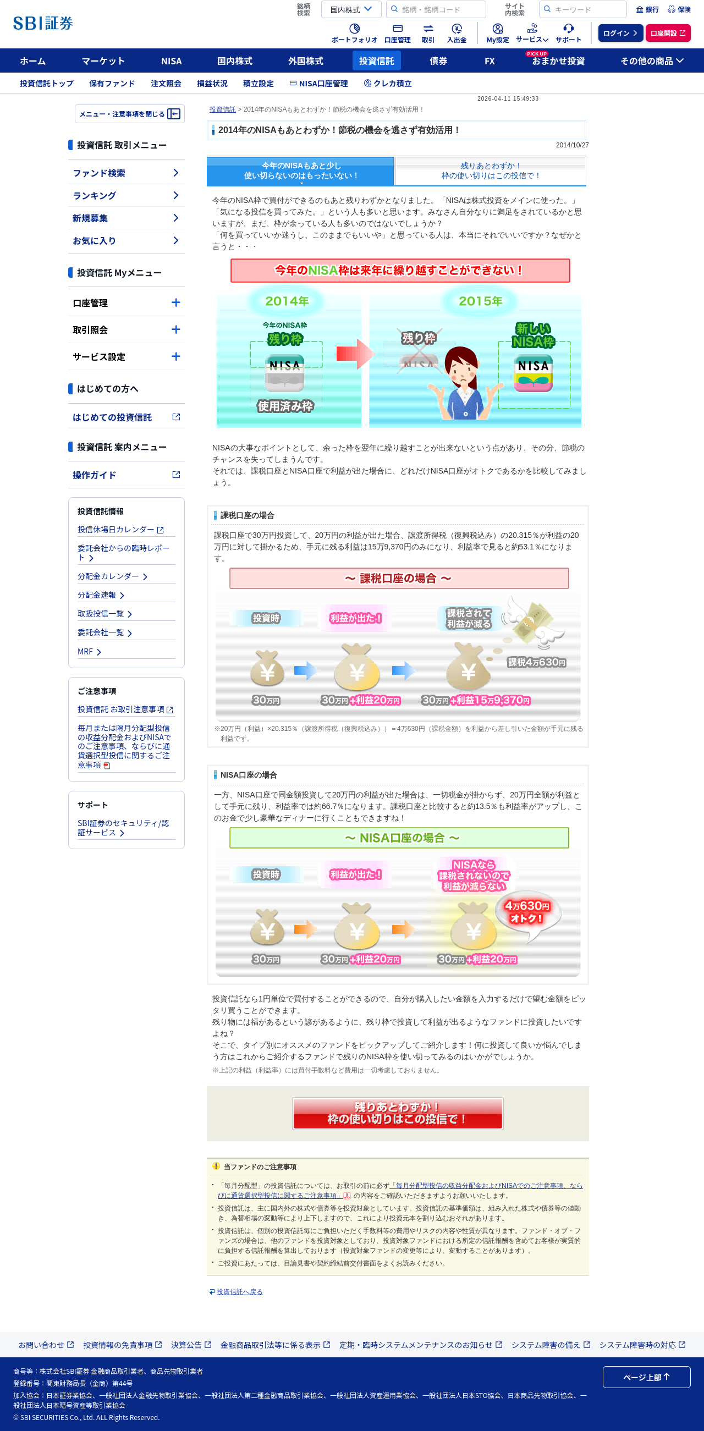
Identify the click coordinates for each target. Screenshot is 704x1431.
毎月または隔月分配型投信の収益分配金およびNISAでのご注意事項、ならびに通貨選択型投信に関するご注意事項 (125, 746)
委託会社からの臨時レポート (124, 552)
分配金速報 (102, 594)
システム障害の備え (551, 1345)
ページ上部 (646, 1377)
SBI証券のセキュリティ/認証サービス (123, 827)
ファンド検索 (126, 172)
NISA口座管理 (318, 83)
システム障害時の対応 (643, 1345)
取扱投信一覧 (106, 613)
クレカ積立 (388, 83)
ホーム (33, 60)
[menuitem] (647, 9)
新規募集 (126, 217)
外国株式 (305, 60)
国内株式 (234, 60)
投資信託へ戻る (240, 1292)
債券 (439, 60)
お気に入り (126, 240)
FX (490, 60)
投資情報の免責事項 (122, 1345)
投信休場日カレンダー (121, 529)
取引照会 (126, 329)
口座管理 (126, 302)
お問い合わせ (46, 1345)
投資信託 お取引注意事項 (126, 708)
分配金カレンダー (113, 575)
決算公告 (191, 1345)
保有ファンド (112, 83)
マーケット (103, 60)
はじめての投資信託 (126, 416)
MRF (90, 651)
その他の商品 (652, 60)
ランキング (126, 195)
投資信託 (376, 60)
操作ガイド (126, 474)
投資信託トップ (47, 83)
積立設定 (258, 83)
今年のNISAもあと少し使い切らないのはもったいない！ (302, 170)
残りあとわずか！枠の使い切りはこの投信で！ (492, 170)
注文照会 (166, 83)
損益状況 (212, 83)
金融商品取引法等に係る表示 (276, 1345)
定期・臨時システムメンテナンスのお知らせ (421, 1345)
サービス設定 (126, 356)
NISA (171, 60)
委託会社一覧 (106, 631)
